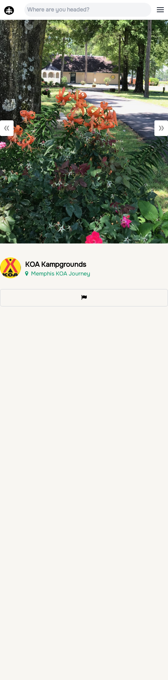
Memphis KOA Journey (57, 273)
